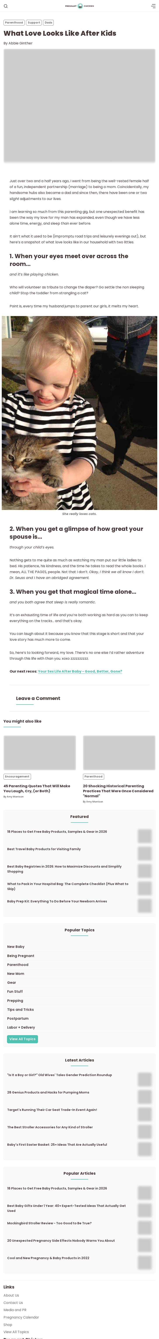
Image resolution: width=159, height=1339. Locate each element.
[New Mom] (79, 973)
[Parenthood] (79, 965)
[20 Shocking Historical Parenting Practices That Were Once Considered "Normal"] (119, 752)
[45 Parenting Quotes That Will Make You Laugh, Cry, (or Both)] (39, 752)
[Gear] (79, 982)
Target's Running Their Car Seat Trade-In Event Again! (52, 1110)
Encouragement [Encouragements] (17, 776)
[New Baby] (79, 946)
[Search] (5, 6)
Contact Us (13, 1302)
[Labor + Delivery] (79, 1027)
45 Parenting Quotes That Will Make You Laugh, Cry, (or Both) (36, 789)
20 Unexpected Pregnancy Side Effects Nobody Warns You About (61, 1240)
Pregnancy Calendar (21, 1317)
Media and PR (14, 1309)
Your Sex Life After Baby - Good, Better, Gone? (80, 671)
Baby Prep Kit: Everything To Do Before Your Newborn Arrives (57, 901)
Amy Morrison (15, 796)
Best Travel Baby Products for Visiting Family (44, 849)
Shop (7, 1324)
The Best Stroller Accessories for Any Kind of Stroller (50, 1127)
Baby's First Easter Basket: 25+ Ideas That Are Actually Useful (57, 1144)
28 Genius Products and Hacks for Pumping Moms (48, 1092)
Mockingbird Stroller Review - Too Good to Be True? (49, 1223)
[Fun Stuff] (79, 991)
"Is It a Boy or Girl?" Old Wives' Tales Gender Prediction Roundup (59, 1075)
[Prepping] (79, 1000)
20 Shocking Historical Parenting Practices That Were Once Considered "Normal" (118, 791)
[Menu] (153, 6)
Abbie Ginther (21, 43)
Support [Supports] (34, 22)
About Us (11, 1295)
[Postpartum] (79, 1018)
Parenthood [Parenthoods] (14, 22)
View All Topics (22, 1039)
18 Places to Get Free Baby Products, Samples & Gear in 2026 (57, 831)
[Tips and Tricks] (79, 1009)
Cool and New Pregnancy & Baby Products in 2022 (48, 1258)
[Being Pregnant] (79, 956)
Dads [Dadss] (48, 22)
